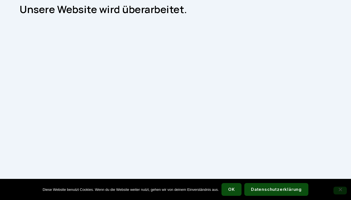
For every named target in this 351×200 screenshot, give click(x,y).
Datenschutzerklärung (276, 189)
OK (231, 189)
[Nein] (340, 190)
